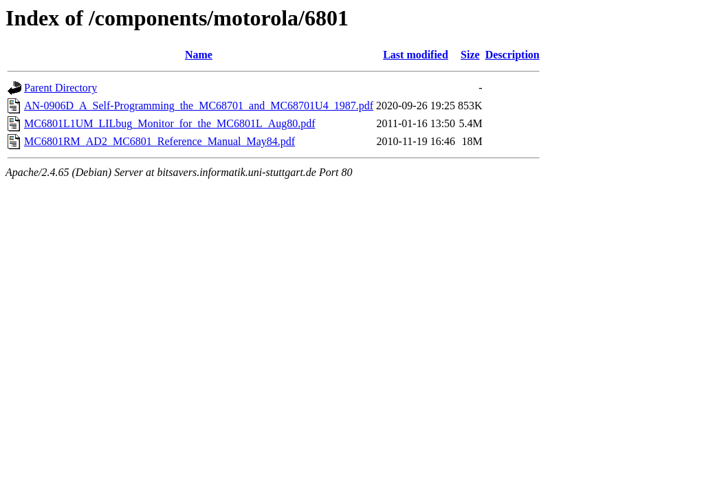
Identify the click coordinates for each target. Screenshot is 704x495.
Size (470, 54)
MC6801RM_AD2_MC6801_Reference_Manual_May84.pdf (159, 141)
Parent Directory (60, 88)
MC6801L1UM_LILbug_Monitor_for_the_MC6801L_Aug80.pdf (170, 123)
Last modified (415, 54)
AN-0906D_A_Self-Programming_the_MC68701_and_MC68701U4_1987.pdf (198, 105)
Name (198, 54)
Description (512, 54)
